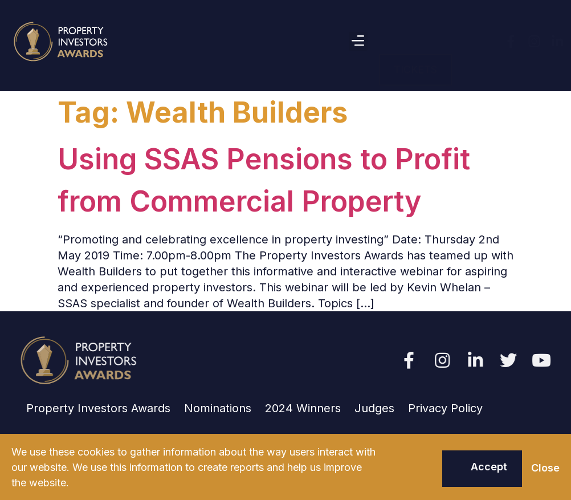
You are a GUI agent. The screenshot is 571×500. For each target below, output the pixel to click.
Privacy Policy (445, 408)
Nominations (217, 408)
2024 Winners (303, 408)
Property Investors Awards (98, 408)
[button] (358, 41)
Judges (374, 408)
